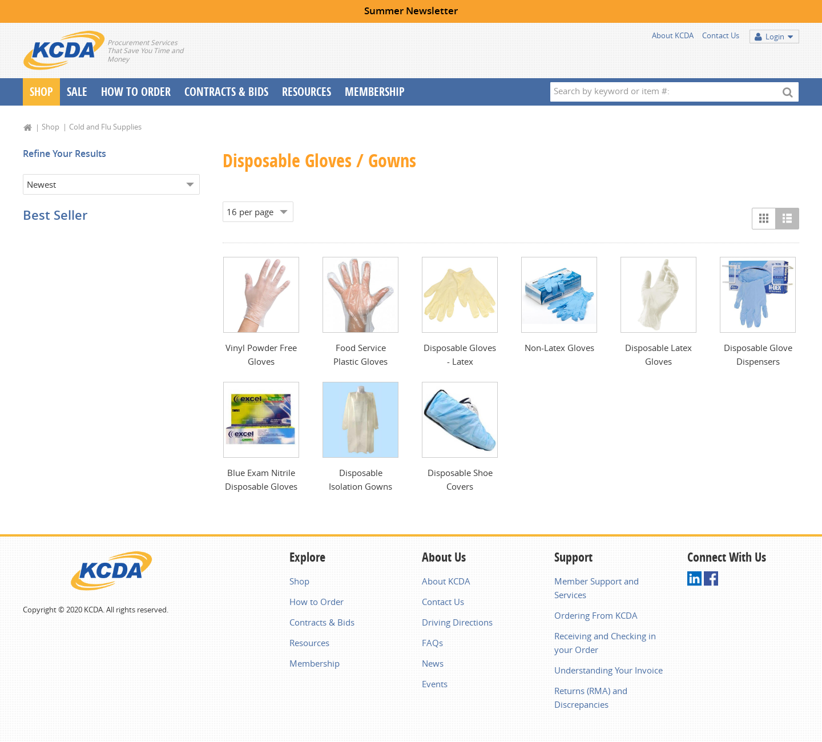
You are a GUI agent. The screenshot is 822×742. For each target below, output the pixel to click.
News (433, 663)
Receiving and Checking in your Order (605, 642)
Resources (306, 91)
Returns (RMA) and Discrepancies (590, 697)
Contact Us (720, 35)
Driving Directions (457, 622)
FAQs (432, 642)
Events (435, 683)
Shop (41, 91)
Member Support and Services (596, 587)
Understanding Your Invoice (608, 670)
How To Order (136, 91)
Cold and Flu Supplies (105, 127)
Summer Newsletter (411, 10)
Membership (375, 91)
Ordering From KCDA (596, 615)
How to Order (316, 601)
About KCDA (673, 35)
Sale (77, 91)
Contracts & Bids (226, 91)
